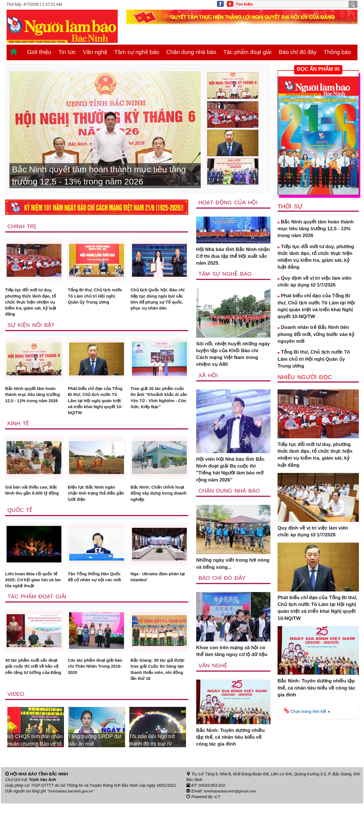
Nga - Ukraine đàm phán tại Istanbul (158, 590)
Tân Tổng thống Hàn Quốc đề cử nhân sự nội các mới (95, 593)
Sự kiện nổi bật (31, 329)
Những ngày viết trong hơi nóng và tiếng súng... (233, 564)
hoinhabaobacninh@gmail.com (231, 809)
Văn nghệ (95, 52)
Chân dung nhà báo (191, 52)
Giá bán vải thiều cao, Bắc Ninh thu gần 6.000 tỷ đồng (32, 504)
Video (16, 712)
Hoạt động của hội (228, 202)
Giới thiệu (39, 52)
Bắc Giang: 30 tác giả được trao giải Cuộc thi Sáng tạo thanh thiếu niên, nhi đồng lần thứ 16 (159, 686)
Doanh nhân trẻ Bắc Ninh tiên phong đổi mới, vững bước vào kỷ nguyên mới (316, 334)
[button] (307, 711)
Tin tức (67, 52)
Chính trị (22, 226)
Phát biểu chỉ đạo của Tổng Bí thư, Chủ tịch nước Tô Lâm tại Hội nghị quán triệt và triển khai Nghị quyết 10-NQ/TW (96, 407)
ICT (217, 815)
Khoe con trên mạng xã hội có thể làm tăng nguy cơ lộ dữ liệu (231, 652)
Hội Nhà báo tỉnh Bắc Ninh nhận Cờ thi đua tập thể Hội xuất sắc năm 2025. (233, 256)
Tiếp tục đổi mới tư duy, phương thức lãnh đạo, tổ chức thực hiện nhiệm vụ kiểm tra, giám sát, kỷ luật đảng (33, 304)
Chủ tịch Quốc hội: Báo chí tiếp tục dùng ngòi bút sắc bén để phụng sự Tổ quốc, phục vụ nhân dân (159, 304)
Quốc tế (20, 522)
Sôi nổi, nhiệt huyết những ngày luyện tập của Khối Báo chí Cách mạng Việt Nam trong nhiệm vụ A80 (233, 354)
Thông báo (337, 52)
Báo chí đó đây (298, 52)
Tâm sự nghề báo (136, 52)
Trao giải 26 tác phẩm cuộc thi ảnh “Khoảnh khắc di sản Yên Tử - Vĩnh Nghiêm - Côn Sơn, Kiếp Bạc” (158, 407)
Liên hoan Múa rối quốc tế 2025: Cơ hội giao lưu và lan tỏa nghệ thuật (32, 593)
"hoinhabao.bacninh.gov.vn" (71, 809)
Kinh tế (18, 432)
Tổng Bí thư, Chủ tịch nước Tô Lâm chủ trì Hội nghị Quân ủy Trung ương (95, 301)
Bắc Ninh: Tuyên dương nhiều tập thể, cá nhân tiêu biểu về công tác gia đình (230, 738)
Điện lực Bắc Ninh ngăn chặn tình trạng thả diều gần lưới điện (95, 504)
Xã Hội (208, 375)
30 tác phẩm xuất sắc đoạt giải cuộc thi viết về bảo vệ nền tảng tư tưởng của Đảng (33, 686)
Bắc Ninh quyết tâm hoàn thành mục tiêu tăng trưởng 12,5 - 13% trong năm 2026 (31, 404)
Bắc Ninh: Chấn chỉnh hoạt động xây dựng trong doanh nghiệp (156, 504)
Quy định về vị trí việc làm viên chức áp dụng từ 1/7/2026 (314, 281)
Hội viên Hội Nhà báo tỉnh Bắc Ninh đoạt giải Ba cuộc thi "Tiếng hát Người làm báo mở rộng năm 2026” (230, 470)
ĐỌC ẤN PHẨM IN (318, 69)
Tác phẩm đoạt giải (247, 52)
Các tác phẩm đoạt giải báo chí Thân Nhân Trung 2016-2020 (94, 682)
